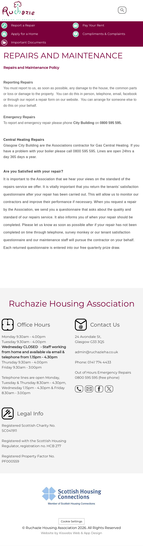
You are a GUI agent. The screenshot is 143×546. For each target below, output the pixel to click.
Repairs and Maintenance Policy (31, 68)
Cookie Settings (71, 521)
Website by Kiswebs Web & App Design (71, 533)
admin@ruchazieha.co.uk (96, 352)
